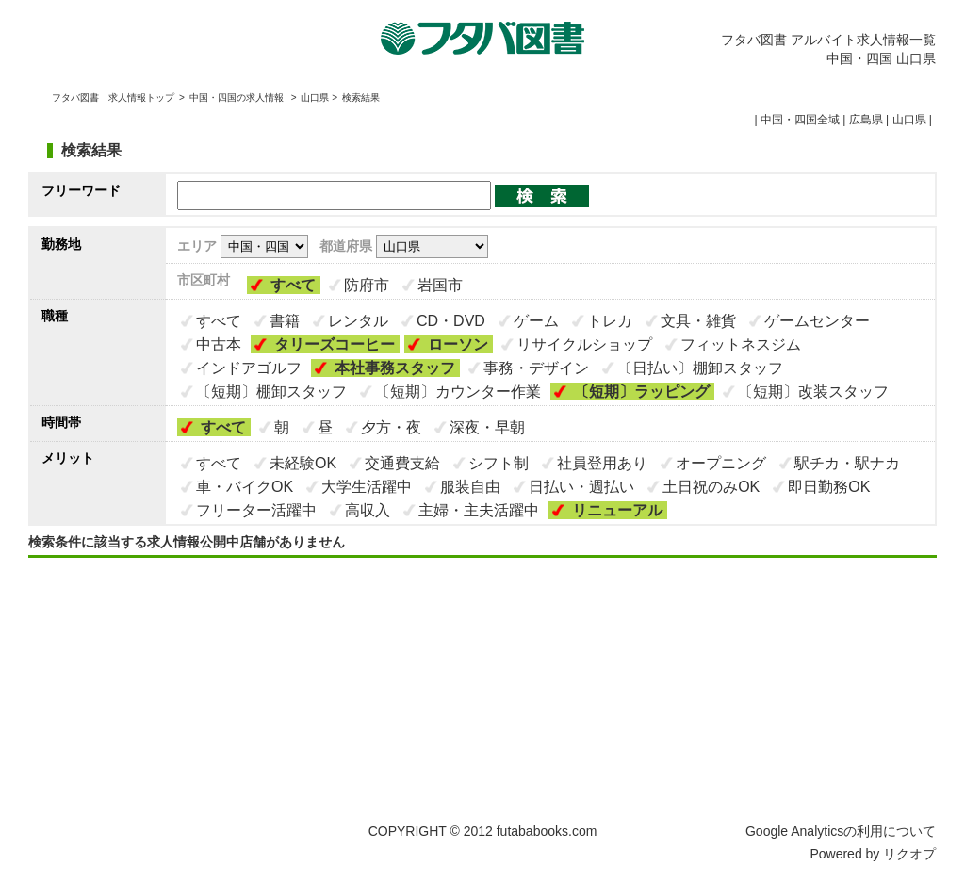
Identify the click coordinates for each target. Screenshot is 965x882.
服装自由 (470, 487)
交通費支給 (402, 463)
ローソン (458, 344)
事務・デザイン (536, 368)
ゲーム (536, 321)
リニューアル (617, 510)
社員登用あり (602, 463)
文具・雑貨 (698, 321)
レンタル (358, 321)
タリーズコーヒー (334, 344)
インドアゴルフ (249, 368)
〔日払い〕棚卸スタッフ (700, 368)
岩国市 (440, 285)
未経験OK (303, 463)
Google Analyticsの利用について (840, 831)
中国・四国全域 (800, 119)
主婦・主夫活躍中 (478, 510)
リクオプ (909, 853)
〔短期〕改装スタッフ (813, 392)
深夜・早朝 (487, 427)
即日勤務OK (829, 487)
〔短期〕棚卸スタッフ (271, 392)
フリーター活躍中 (256, 510)
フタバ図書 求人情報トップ (113, 97)
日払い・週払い (581, 487)
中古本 (218, 344)
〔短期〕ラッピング (642, 392)
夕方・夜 (391, 427)
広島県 (866, 119)
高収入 (367, 510)
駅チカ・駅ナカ (847, 463)
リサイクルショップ (584, 344)
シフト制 (498, 463)
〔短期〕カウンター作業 (458, 392)
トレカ (609, 321)
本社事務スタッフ (395, 368)
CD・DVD (451, 321)
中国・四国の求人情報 (237, 97)
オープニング (721, 463)
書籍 (285, 321)
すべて (293, 285)
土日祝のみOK (711, 487)
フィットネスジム (740, 344)
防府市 (366, 285)
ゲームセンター (817, 321)
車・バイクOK (244, 487)
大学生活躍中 (366, 487)
